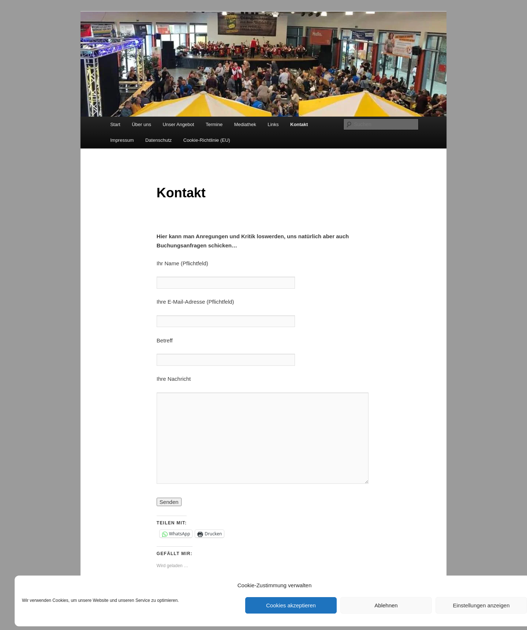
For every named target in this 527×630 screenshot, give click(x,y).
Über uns (141, 124)
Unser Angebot (178, 124)
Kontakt (299, 124)
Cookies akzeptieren (291, 605)
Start (115, 124)
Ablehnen (385, 605)
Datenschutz (158, 140)
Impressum (122, 140)
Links (273, 124)
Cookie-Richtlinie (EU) (206, 140)
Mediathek (245, 124)
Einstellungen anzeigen (481, 605)
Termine (214, 124)
